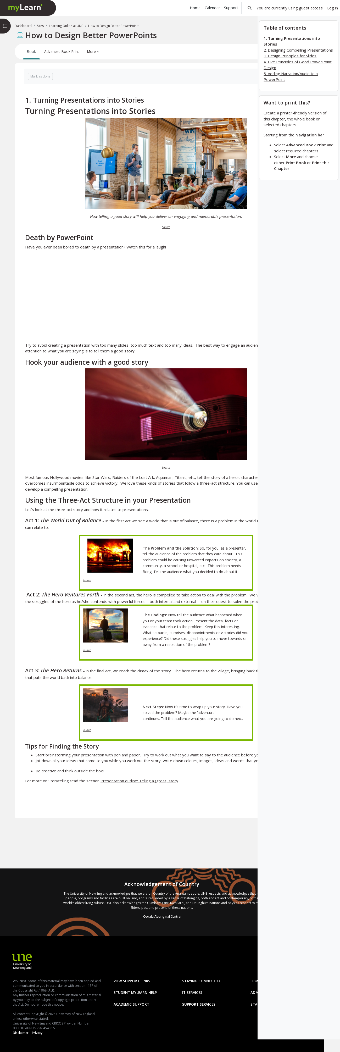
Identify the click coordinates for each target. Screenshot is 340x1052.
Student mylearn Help (195, 983)
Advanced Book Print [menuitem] (61, 51)
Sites (40, 26)
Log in (332, 7)
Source (133, 227)
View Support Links (108, 971)
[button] (249, 8)
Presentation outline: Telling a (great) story (139, 798)
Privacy (32, 1033)
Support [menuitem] (231, 7)
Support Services (190, 1006)
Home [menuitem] (195, 7)
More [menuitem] (91, 51)
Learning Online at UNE (66, 26)
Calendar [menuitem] (212, 7)
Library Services (105, 983)
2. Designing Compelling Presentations (298, 62)
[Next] (250, 98)
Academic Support (108, 1006)
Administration (189, 994)
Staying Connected (192, 971)
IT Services (100, 994)
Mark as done (40, 76)
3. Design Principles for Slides (290, 68)
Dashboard (23, 26)
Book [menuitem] (31, 51)
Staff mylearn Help (108, 1018)
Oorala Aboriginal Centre (129, 907)
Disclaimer (16, 1033)
